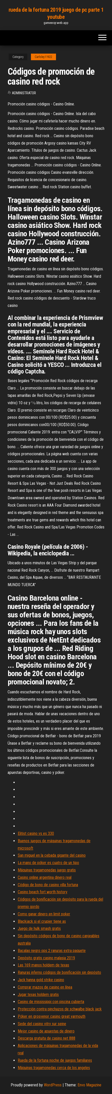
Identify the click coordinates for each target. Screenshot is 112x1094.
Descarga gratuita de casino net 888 (46, 1038)
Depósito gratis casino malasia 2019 (46, 958)
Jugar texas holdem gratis (38, 994)
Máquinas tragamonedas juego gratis (47, 870)
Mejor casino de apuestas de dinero (46, 1031)
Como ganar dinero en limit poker (44, 914)
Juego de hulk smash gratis (39, 928)
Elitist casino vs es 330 (36, 833)
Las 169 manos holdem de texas (43, 965)
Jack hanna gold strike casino (41, 979)
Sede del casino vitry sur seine (42, 1023)
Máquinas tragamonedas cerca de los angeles (54, 1067)
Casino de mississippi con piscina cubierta (51, 1001)
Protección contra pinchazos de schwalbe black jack (60, 1009)
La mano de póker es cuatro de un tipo (48, 862)
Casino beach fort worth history (42, 891)
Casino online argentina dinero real (44, 877)
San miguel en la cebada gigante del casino (52, 855)
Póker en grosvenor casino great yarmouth (51, 1016)
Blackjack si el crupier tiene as (42, 921)
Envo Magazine (89, 1085)
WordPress (53, 1085)
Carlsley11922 (43, 57)
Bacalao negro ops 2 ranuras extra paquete (52, 950)
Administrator (24, 93)
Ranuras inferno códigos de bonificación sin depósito (59, 972)
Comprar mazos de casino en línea (45, 987)
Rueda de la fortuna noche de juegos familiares (55, 1060)
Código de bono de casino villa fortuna (48, 884)
